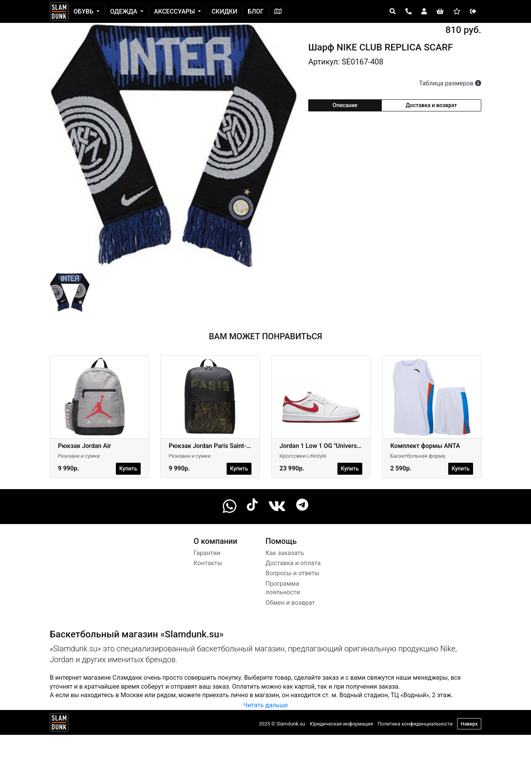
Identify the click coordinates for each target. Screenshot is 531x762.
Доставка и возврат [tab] (431, 105)
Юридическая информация (341, 724)
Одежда (124, 11)
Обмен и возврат (290, 602)
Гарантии (207, 553)
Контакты (208, 563)
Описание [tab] (345, 105)
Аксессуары (175, 11)
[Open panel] (392, 11)
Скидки (224, 11)
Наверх (469, 724)
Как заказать (285, 553)
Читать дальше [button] (265, 705)
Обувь (84, 11)
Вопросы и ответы (293, 573)
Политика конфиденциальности (414, 724)
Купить (128, 468)
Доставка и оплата (293, 563)
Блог (256, 11)
